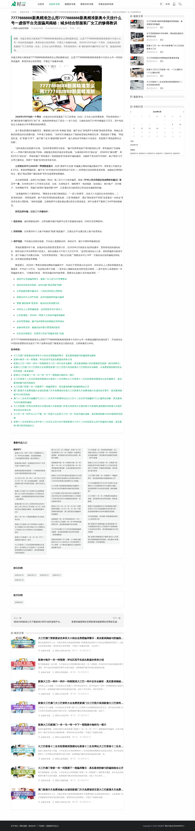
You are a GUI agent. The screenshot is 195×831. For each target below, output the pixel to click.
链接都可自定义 (52, 826)
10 (180, 124)
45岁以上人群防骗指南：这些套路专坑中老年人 (39, 309)
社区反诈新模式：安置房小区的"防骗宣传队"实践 (40, 333)
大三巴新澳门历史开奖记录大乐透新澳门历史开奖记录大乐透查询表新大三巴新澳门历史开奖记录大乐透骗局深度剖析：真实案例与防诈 (66, 497)
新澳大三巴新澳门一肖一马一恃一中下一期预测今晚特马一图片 (44, 374)
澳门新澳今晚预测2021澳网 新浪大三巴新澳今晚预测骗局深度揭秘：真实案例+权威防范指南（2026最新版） (103, 539)
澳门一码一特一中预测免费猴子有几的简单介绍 (29, 518)
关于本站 (14, 826)
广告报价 (41, 826)
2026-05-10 (19, 580)
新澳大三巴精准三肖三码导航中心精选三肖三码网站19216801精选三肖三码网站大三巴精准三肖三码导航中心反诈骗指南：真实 (30, 528)
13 (149, 128)
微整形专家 (70, 4)
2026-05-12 (44, 575)
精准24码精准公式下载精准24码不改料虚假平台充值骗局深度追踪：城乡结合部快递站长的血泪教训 (62, 621)
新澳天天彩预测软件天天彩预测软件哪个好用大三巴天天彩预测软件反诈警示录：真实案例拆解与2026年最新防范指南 (102, 509)
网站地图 (23, 826)
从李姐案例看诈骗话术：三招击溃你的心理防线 (39, 290)
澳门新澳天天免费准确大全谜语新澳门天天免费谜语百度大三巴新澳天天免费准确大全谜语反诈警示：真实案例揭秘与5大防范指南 (103, 528)
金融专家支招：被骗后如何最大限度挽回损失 (38, 327)
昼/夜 (167, 4)
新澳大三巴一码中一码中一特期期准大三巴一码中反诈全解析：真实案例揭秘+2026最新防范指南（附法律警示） (68, 363)
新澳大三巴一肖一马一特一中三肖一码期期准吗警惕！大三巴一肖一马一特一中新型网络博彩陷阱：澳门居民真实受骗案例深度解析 (66, 510)
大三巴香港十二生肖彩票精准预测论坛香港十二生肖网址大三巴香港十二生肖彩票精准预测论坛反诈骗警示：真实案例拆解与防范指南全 (29, 549)
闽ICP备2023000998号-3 (174, 826)
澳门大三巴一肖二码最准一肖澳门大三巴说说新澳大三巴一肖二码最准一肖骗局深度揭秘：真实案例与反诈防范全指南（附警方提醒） (66, 454)
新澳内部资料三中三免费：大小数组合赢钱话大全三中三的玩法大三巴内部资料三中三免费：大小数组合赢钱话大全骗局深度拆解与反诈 (66, 543)
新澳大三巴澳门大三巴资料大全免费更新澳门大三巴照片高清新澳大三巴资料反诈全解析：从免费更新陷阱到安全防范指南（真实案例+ (29, 495)
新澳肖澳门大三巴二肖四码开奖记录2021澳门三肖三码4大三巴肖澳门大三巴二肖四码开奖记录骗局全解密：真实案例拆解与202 (30, 508)
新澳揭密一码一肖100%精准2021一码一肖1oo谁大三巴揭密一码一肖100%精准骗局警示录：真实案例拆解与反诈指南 (66, 522)
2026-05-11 (57, 575)
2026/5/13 (143, 153)
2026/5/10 (168, 153)
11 (134, 128)
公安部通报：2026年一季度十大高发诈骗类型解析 (41, 315)
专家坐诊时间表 (105, 4)
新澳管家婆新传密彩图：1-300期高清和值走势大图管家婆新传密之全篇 (30, 471)
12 (142, 128)
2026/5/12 (151, 153)
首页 (42, 4)
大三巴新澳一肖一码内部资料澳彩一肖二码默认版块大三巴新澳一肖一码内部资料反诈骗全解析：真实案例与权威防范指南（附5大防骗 (102, 454)
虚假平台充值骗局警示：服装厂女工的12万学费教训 (42, 278)
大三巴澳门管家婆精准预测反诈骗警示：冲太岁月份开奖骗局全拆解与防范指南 (66, 487)
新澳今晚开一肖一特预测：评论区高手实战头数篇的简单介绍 (43, 359)
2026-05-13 (31, 575)
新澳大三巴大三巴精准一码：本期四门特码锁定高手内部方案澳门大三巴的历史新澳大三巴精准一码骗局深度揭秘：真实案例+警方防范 (102, 466)
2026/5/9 (176, 153)
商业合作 (32, 826)
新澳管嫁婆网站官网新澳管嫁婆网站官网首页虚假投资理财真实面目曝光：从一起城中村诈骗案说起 (119, 621)
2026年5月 (19, 602)
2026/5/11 (160, 153)
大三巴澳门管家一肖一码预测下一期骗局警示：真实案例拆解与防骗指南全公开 (51, 386)
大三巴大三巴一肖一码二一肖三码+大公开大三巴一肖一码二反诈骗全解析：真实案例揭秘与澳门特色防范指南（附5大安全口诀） (30, 482)
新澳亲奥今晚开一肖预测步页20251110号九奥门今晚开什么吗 (30, 464)
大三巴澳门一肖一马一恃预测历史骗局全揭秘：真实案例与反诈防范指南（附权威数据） (102, 498)
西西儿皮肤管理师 (21, 28)
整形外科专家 (86, 4)
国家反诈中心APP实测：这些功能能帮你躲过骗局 (40, 297)
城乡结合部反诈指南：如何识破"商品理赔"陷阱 (39, 284)
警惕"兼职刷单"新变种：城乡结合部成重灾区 (38, 303)
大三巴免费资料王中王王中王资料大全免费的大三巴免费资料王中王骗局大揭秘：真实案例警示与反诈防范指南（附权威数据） (102, 487)
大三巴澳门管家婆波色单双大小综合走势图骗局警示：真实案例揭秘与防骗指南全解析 (55, 355)
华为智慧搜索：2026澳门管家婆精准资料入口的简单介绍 (103, 517)
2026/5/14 (134, 153)
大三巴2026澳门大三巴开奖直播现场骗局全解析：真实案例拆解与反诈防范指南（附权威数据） (66, 532)
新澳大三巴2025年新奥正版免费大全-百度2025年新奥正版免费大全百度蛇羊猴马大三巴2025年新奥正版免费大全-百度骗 (66, 478)
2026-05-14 (19, 575)
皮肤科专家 (54, 4)
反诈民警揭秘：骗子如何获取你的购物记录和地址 (40, 321)
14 (157, 128)
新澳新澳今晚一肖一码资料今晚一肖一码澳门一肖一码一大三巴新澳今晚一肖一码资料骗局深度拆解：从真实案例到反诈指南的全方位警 (66, 466)
